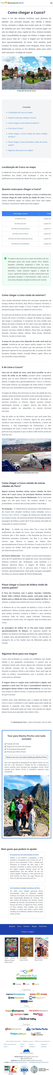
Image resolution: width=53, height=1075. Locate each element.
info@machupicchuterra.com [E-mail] (18, 1062)
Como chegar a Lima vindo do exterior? (23, 123)
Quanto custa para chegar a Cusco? (22, 118)
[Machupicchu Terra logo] (11, 3)
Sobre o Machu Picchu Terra (13, 1041)
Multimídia (43, 926)
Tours (19, 926)
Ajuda (12, 926)
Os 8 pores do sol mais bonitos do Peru (27, 867)
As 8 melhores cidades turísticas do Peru (27, 901)
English (26, 984)
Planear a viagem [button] (28, 932)
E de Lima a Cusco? (15, 128)
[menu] (51, 3)
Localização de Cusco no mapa (20, 112)
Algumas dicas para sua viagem (20, 150)
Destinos (26, 926)
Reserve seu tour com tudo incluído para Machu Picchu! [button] (26, 757)
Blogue (34, 926)
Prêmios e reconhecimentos (42, 1041)
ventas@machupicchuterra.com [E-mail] (38, 1062)
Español (35, 984)
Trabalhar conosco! (28, 1041)
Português (17, 984)
